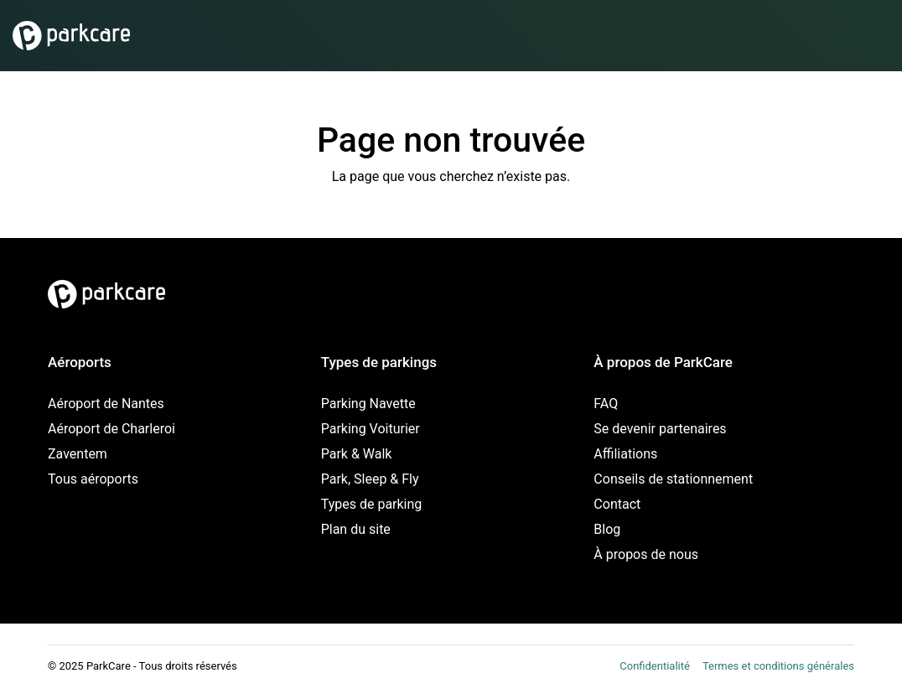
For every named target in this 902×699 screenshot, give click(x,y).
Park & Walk (356, 454)
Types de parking (371, 504)
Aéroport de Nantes (106, 404)
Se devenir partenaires (660, 429)
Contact (617, 504)
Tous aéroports (93, 479)
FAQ (606, 404)
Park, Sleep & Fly (370, 479)
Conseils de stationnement (673, 479)
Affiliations (625, 454)
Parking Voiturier (370, 429)
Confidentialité (654, 666)
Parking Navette (368, 404)
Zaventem (77, 454)
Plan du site (356, 529)
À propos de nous (646, 554)
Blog (607, 529)
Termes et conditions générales (778, 666)
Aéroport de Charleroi (111, 429)
